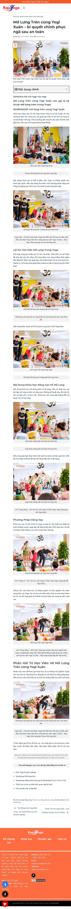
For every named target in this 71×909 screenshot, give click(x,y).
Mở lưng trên (28, 104)
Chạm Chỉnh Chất (59, 780)
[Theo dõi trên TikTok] (33, 875)
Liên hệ (62, 839)
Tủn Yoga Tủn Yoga (37, 97)
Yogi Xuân (36, 765)
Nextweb (55, 903)
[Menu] (24, 8)
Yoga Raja (41, 36)
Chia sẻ (16, 16)
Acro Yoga (24, 16)
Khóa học (26, 839)
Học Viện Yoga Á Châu (34, 903)
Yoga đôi (39, 16)
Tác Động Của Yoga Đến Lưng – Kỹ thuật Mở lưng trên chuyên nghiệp (25, 811)
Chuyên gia (44, 839)
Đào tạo (32, 16)
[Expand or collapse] (66, 89)
